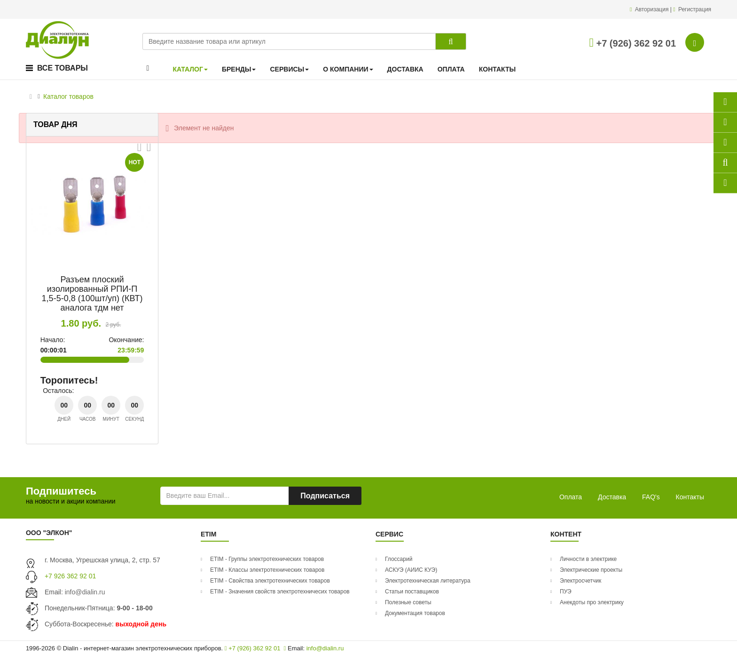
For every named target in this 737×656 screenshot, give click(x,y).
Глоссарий (398, 559)
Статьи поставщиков (412, 591)
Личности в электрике (588, 559)
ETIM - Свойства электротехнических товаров (270, 580)
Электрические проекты (591, 570)
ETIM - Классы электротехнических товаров (267, 570)
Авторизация (652, 9)
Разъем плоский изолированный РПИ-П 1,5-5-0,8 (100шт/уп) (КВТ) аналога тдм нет (92, 293)
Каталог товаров (68, 96)
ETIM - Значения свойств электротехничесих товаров (280, 591)
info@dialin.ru (85, 592)
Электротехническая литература (427, 580)
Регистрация (694, 9)
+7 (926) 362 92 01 (632, 43)
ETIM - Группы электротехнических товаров (267, 559)
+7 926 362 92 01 (70, 576)
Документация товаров (415, 613)
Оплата (570, 497)
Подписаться (325, 496)
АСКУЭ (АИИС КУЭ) (411, 570)
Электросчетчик (580, 580)
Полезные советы (408, 602)
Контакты (690, 497)
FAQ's (651, 497)
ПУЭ (566, 591)
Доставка (612, 497)
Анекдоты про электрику (592, 602)
